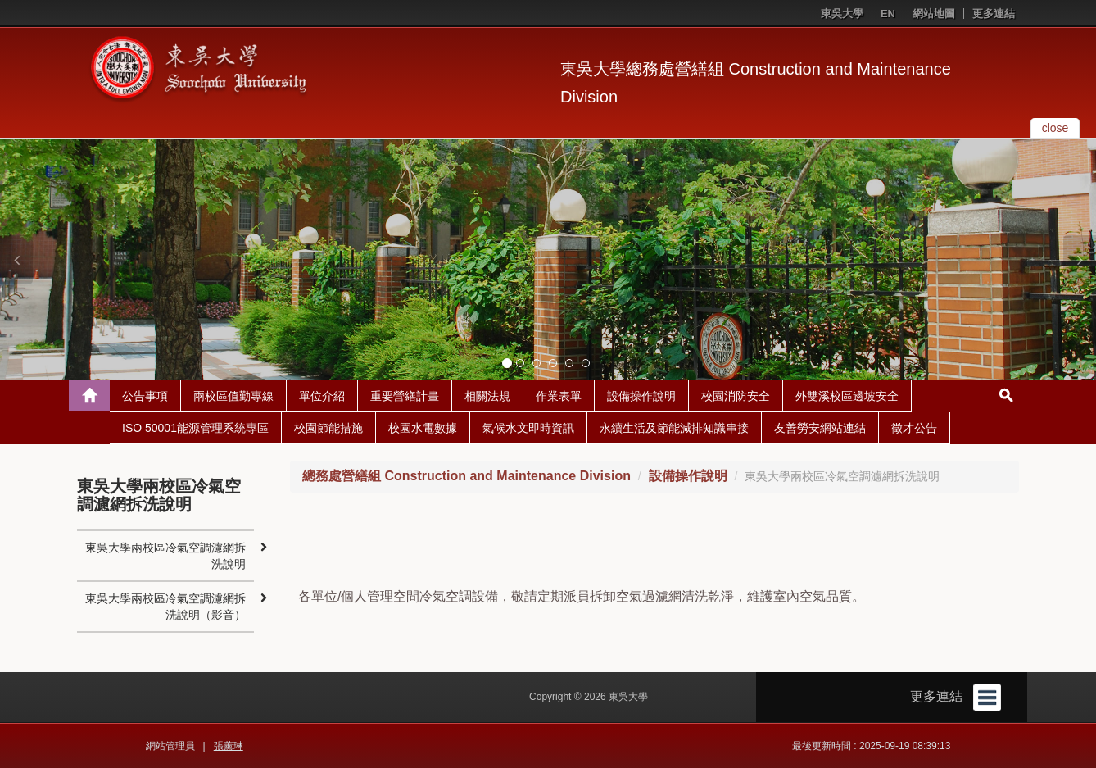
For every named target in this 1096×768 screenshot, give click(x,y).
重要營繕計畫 (404, 395)
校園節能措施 (328, 427)
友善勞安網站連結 (820, 427)
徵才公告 (914, 427)
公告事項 (145, 395)
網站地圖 (934, 13)
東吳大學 (842, 13)
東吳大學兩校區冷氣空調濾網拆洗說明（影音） (165, 606)
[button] (16, 259)
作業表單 (559, 395)
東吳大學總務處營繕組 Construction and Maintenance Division (755, 83)
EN (888, 13)
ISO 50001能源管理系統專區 (195, 427)
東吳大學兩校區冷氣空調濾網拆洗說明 (165, 555)
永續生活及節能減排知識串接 (674, 427)
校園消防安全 (735, 395)
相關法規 (487, 395)
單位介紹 (322, 395)
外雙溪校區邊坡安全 (847, 395)
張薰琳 (228, 746)
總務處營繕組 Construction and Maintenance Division (466, 476)
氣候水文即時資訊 (528, 427)
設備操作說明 (641, 395)
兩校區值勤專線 (233, 395)
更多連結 (993, 13)
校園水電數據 (422, 427)
